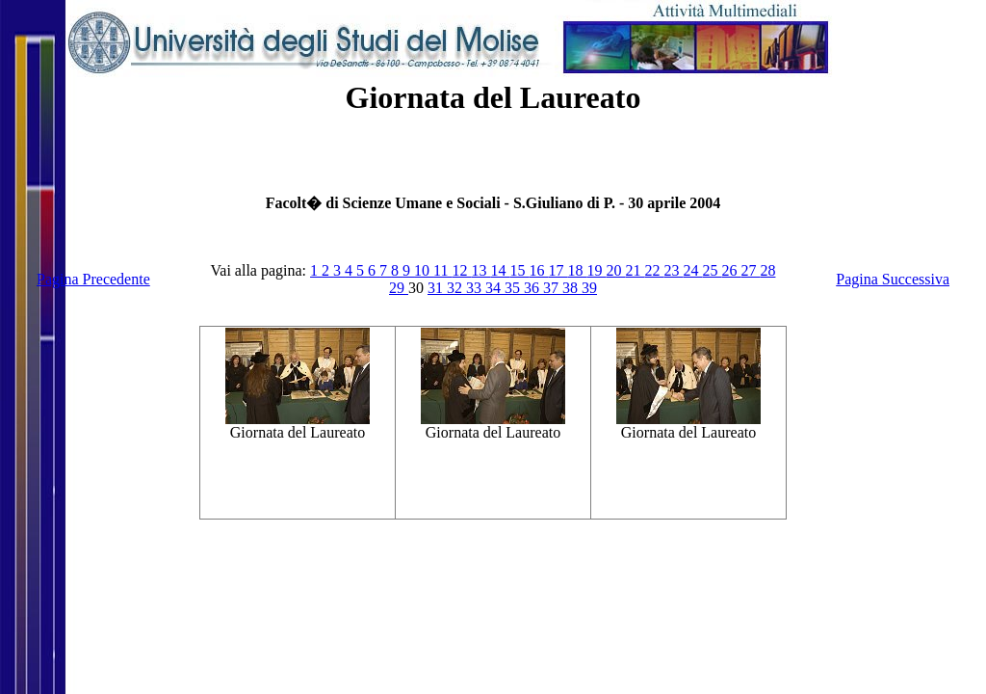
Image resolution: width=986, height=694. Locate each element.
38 (572, 288)
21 (634, 270)
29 (398, 288)
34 (495, 288)
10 (423, 270)
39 (589, 288)
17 (557, 270)
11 (442, 270)
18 (576, 270)
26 (730, 270)
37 (552, 288)
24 (692, 270)
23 (673, 270)
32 (456, 288)
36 (533, 288)
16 (538, 270)
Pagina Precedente (93, 279)
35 (514, 288)
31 (437, 288)
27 (750, 270)
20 (615, 270)
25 (711, 270)
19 (596, 270)
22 (653, 270)
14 (499, 270)
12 (461, 270)
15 (519, 270)
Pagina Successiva (892, 279)
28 (767, 270)
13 (480, 270)
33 (475, 288)
